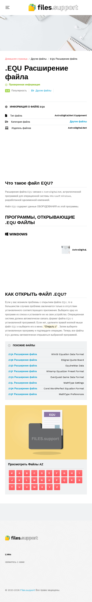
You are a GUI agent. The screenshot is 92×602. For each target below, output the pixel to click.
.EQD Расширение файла (22, 365)
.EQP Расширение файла (22, 394)
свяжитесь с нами (14, 562)
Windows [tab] (16, 234)
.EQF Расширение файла (22, 371)
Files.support (27, 590)
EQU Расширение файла (63, 58)
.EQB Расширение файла (22, 360)
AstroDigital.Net (81, 249)
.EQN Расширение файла (22, 388)
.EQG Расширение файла (22, 377)
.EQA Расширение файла (22, 354)
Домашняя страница (16, 58)
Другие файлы (38, 58)
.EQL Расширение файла (22, 382)
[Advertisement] (46, 156)
